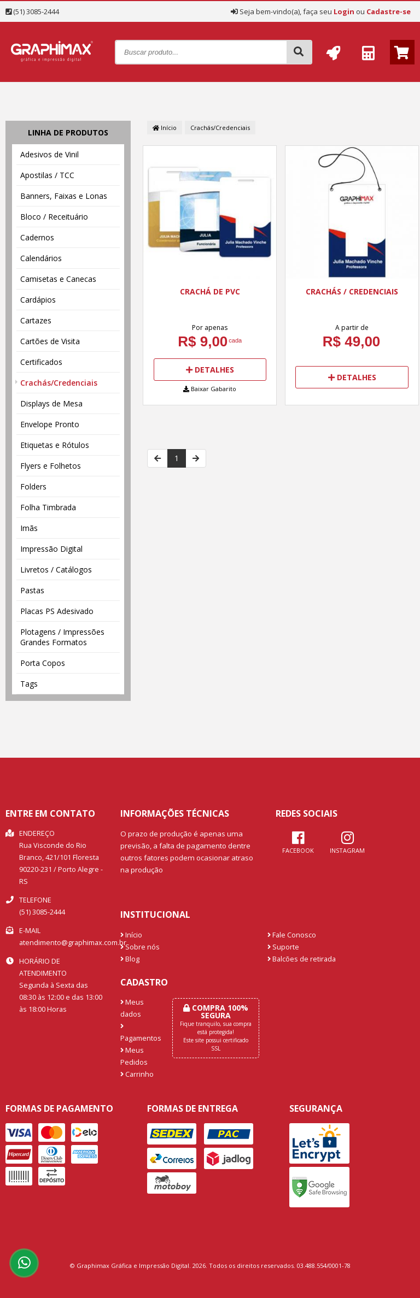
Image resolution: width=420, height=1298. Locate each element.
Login (344, 11)
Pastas (32, 590)
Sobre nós (140, 947)
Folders (33, 486)
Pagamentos (138, 1033)
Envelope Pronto (49, 424)
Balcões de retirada (301, 959)
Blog (129, 959)
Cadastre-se (388, 11)
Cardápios (38, 299)
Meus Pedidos (134, 1056)
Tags (29, 683)
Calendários (41, 258)
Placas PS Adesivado (57, 611)
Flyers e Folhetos (50, 466)
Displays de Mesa (51, 403)
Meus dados (132, 1008)
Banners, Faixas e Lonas (63, 196)
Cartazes (35, 320)
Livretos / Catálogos (56, 569)
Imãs (29, 528)
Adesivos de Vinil (49, 154)
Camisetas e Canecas (58, 279)
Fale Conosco (291, 935)
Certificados (41, 362)
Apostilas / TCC (47, 175)
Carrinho (137, 1074)
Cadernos (37, 237)
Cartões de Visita (50, 341)
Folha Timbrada (48, 507)
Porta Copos (42, 663)
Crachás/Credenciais (58, 382)
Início (165, 127)
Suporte (283, 947)
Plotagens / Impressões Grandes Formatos (62, 637)
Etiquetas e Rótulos (54, 445)
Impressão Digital (51, 549)
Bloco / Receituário (54, 216)
